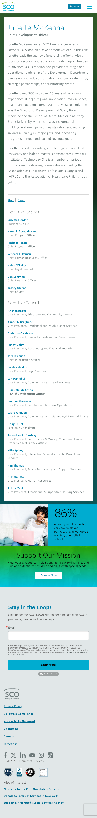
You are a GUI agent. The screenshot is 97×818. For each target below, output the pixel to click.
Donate (74, 6)
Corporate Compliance (18, 713)
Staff (11, 200)
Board (21, 200)
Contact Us (11, 728)
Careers (9, 736)
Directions (11, 743)
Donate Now (48, 575)
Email (11, 627)
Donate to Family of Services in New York (31, 795)
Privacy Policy (13, 706)
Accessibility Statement (19, 721)
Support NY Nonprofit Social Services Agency (34, 802)
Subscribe (48, 665)
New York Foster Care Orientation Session (31, 789)
